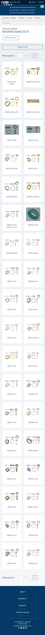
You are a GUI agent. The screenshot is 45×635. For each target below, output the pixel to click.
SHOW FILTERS (22, 47)
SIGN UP (41, 2)
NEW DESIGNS (38, 17)
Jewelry (22, 18)
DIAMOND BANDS (10, 38)
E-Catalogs (30, 17)
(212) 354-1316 (15, 2)
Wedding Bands (13, 18)
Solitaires (5, 18)
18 (26, 56)
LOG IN (32, 2)
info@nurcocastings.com (22, 626)
